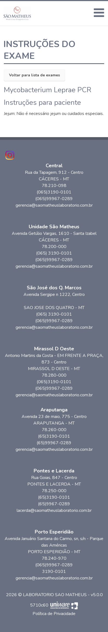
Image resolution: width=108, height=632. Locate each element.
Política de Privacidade (54, 614)
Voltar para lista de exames (34, 75)
